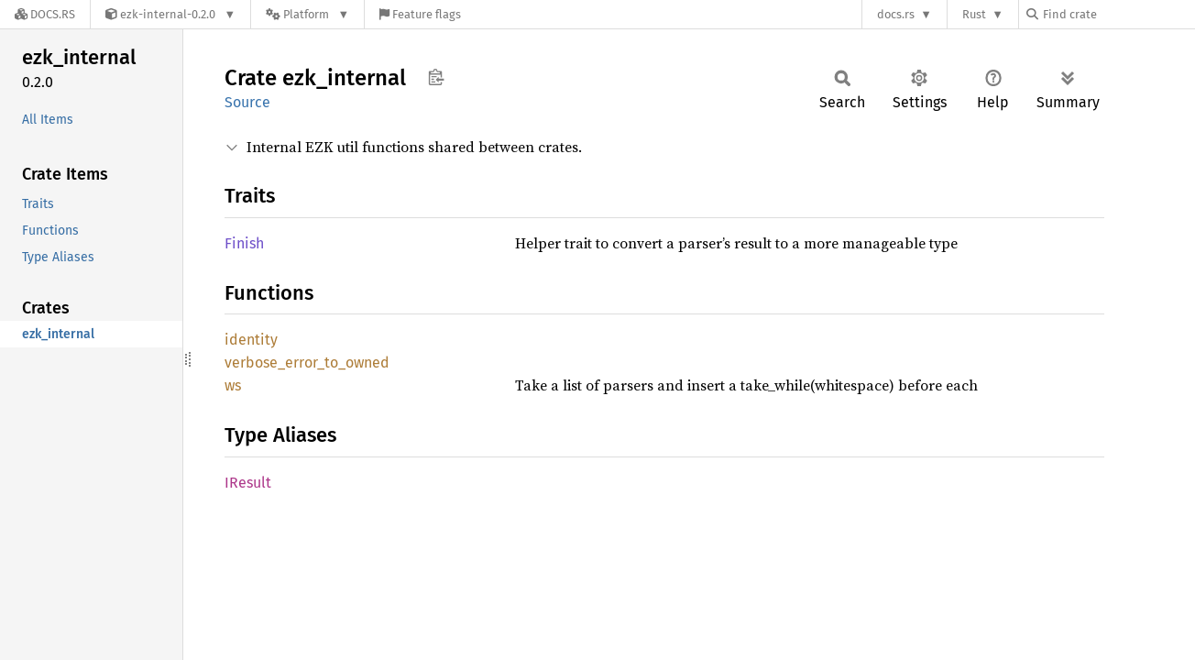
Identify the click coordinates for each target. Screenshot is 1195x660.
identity (251, 339)
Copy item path (436, 77)
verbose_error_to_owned (307, 362)
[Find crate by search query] (1118, 14)
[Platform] (307, 14)
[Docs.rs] (45, 14)
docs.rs (896, 14)
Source (247, 102)
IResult (248, 482)
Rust (974, 14)
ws (233, 385)
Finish (244, 243)
